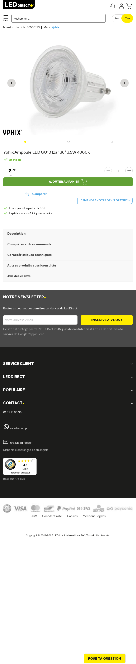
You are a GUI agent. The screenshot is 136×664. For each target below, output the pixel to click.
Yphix (55, 27)
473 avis (20, 478)
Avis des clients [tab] (19, 276)
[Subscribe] (107, 320)
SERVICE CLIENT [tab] (18, 364)
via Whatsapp (18, 428)
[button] (11, 83)
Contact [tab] (13, 403)
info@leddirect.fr (20, 442)
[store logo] (19, 4)
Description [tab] (16, 233)
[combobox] (58, 18)
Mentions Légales (94, 516)
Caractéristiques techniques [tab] (29, 255)
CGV (34, 516)
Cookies (72, 516)
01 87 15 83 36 (12, 412)
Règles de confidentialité (76, 329)
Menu (5, 20)
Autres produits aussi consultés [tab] (31, 265)
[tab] (68, 377)
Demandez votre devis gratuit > (105, 200)
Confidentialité (52, 516)
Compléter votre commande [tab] (29, 244)
